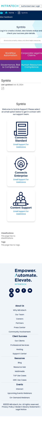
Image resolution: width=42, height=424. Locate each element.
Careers (19, 319)
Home (9, 12)
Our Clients (20, 341)
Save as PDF (2, 88)
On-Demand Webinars (20, 397)
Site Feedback (6, 17)
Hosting (19, 349)
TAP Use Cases (19, 375)
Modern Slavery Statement (27, 407)
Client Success (19, 336)
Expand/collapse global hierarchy (1, 13)
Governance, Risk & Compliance (10, 66)
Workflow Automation (10, 54)
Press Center (19, 327)
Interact (19, 389)
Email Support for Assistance (21, 145)
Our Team (19, 314)
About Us (19, 305)
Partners (20, 323)
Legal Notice (21, 409)
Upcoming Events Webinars (20, 393)
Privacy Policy (8, 407)
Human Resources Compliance (31, 66)
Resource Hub (20, 367)
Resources (20, 358)
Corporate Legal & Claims (31, 54)
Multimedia (20, 371)
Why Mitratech (19, 310)
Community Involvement (20, 332)
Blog (20, 362)
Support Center (20, 353)
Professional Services (19, 345)
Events (19, 384)
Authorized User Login (30, 6)
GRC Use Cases (19, 380)
